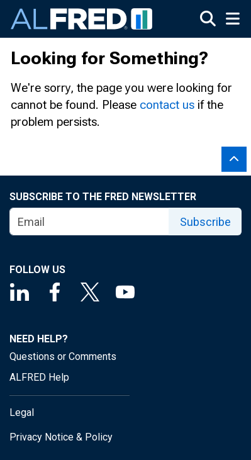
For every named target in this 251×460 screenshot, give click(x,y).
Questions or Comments (62, 356)
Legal (21, 412)
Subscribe (205, 221)
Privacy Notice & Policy (61, 437)
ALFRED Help (39, 377)
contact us (167, 105)
